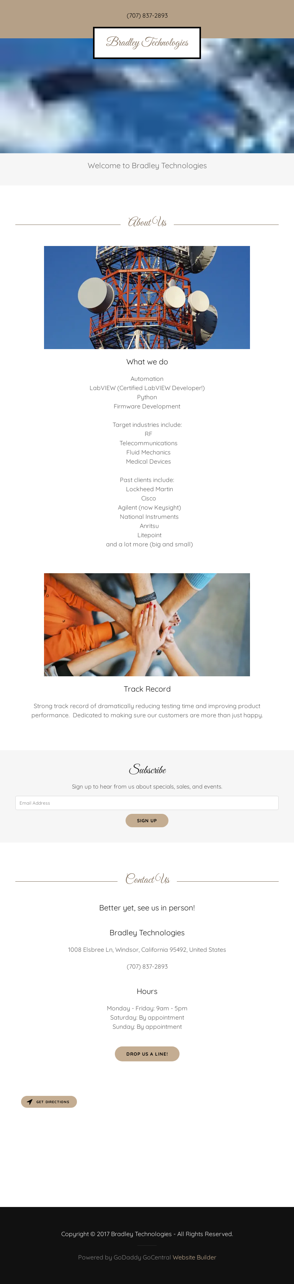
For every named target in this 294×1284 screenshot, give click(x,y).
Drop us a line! (147, 1054)
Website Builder (194, 1257)
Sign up (147, 820)
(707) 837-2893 (147, 15)
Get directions (48, 1102)
